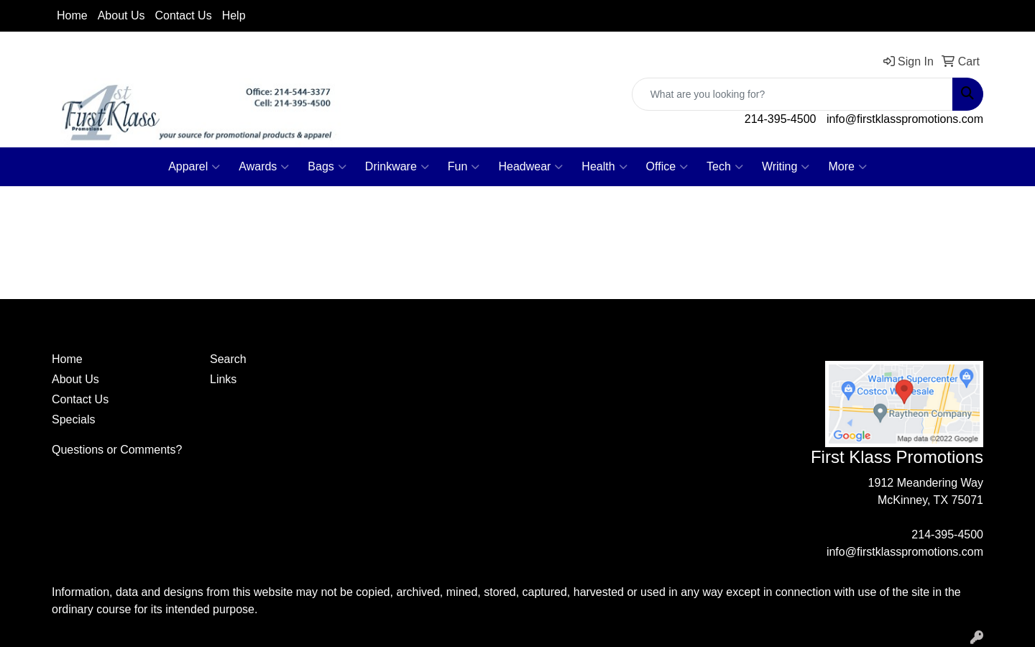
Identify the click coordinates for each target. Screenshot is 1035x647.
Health (604, 166)
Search (228, 359)
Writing (786, 166)
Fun (464, 166)
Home (72, 15)
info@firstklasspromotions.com (905, 119)
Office (667, 166)
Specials (73, 419)
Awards (264, 166)
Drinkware (397, 166)
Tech (725, 166)
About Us (121, 15)
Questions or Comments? (117, 450)
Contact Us (183, 15)
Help (234, 15)
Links (223, 379)
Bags (327, 166)
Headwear (530, 166)
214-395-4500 (780, 119)
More (847, 166)
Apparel (194, 166)
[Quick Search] (792, 94)
